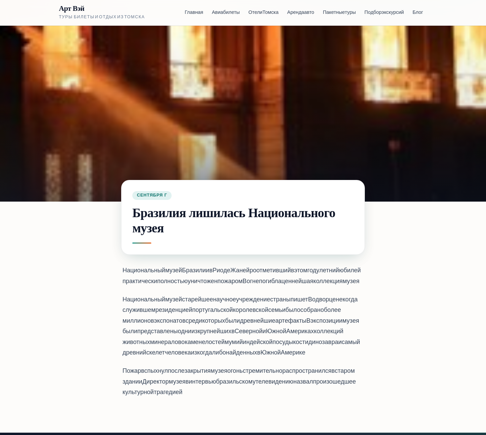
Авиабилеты (226, 12)
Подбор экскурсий (384, 12)
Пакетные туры (339, 12)
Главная (194, 12)
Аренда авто (300, 12)
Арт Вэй (71, 9)
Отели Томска (263, 12)
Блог (418, 12)
